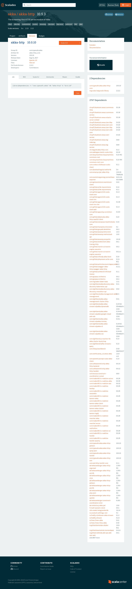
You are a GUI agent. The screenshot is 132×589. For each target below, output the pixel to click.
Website (119, 14)
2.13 (26, 28)
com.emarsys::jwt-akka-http (99, 172)
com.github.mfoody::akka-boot (100, 257)
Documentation (95, 47)
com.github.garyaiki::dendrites (100, 229)
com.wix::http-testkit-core (98, 463)
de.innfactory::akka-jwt (97, 505)
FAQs (72, 566)
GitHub (108, 14)
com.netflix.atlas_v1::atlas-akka (100, 354)
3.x (22, 28)
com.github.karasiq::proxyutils (99, 239)
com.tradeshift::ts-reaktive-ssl (99, 431)
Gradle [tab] (78, 77)
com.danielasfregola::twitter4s (100, 170)
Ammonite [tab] (50, 77)
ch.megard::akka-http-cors (98, 150)
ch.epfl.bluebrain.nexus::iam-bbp (100, 122)
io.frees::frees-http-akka (98, 523)
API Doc (102, 5)
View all (32, 63)
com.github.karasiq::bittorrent (100, 232)
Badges (42, 36)
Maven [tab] (64, 77)
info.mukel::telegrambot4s (98, 510)
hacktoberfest (26, 24)
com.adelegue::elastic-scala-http (101, 152)
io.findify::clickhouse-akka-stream (101, 515)
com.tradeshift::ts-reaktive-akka (100, 381)
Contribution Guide (47, 566)
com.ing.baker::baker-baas (98, 282)
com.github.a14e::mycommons (100, 187)
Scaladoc (92, 45)
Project (12, 36)
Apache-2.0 (33, 60)
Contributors (34, 68)
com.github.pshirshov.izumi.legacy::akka (103, 264)
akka (12, 14)
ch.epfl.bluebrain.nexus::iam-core (101, 125)
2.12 (32, 28)
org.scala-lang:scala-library (99, 91)
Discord (14, 569)
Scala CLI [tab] (36, 77)
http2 (10, 24)
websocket (69, 24)
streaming (43, 24)
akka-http (27, 14)
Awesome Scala (113, 5)
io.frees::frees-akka (96, 520)
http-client (51, 24)
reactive (35, 24)
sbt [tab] (13, 77)
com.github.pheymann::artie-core (101, 259)
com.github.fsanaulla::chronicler (100, 227)
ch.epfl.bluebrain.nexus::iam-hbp (100, 127)
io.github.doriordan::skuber (98, 525)
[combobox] (70, 43)
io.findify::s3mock (95, 518)
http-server (60, 24)
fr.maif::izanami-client (97, 508)
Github (14, 566)
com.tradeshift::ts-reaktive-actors (101, 378)
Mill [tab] (24, 77)
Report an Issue (45, 569)
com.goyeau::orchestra (97, 279)
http (76, 24)
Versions (32, 36)
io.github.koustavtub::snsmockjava (101, 530)
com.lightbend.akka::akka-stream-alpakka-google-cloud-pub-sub (100, 313)
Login (125, 5)
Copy (77, 93)
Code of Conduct (76, 569)
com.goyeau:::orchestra (97, 277)
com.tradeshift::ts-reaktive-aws (100, 383)
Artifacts (22, 36)
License (72, 572)
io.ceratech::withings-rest (98, 513)
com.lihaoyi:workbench (97, 349)
